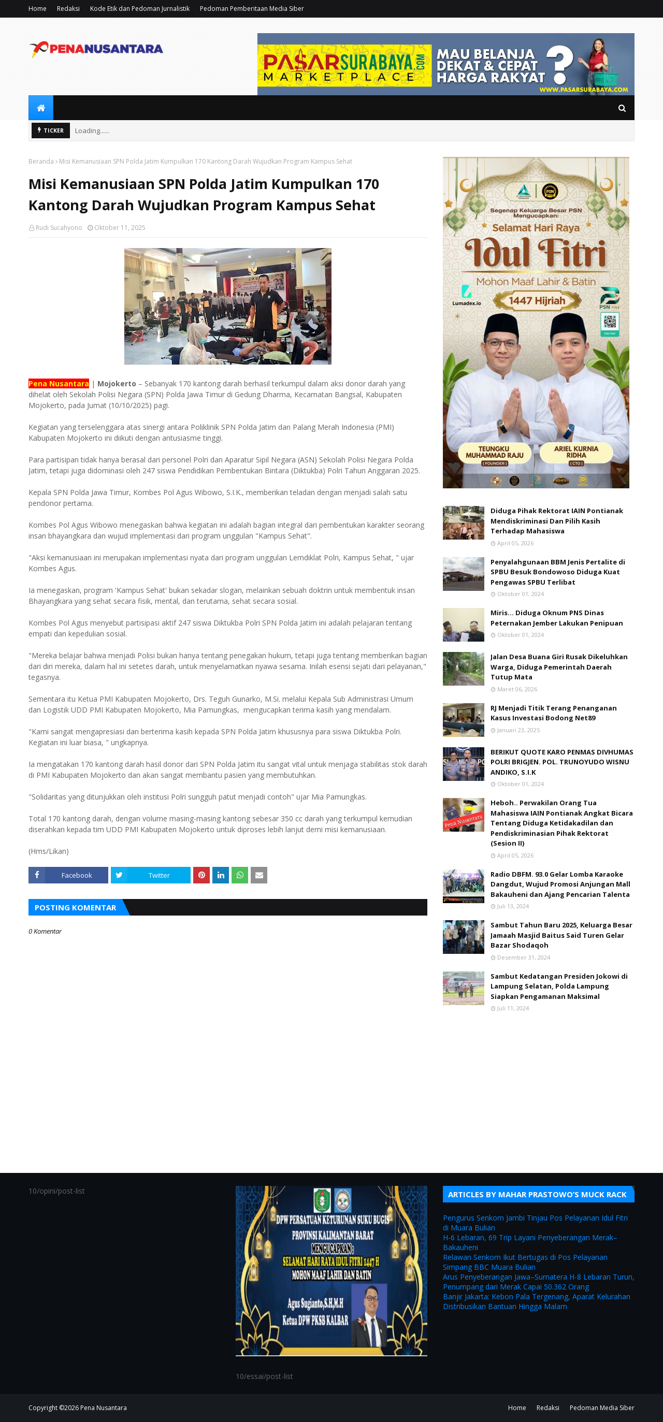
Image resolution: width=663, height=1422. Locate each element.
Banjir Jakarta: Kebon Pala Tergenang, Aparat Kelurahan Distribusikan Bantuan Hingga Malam (536, 1301)
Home (37, 8)
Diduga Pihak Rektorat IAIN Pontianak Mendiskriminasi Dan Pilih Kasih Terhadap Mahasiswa (557, 520)
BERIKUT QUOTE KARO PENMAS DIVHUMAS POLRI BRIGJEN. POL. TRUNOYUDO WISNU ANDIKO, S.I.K (562, 762)
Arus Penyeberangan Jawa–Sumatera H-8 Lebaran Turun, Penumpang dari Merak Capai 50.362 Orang (539, 1282)
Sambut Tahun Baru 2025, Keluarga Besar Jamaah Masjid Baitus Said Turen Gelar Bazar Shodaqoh (561, 935)
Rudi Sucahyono (59, 227)
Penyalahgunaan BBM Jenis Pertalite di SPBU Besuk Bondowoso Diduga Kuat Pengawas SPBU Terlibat (558, 572)
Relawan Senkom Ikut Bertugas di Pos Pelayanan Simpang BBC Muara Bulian (525, 1262)
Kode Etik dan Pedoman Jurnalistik (140, 8)
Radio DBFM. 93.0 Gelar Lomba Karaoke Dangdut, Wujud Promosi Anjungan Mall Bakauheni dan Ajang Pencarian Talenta (560, 884)
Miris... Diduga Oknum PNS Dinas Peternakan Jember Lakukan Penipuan (557, 618)
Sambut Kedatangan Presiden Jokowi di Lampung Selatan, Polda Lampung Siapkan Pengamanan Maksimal (559, 986)
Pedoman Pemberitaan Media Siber (252, 8)
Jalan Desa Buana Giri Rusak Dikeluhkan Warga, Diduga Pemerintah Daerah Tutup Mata (559, 666)
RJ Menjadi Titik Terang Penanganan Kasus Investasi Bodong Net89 (554, 713)
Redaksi (68, 8)
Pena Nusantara (103, 1407)
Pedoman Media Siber (602, 1407)
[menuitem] (40, 107)
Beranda (41, 161)
